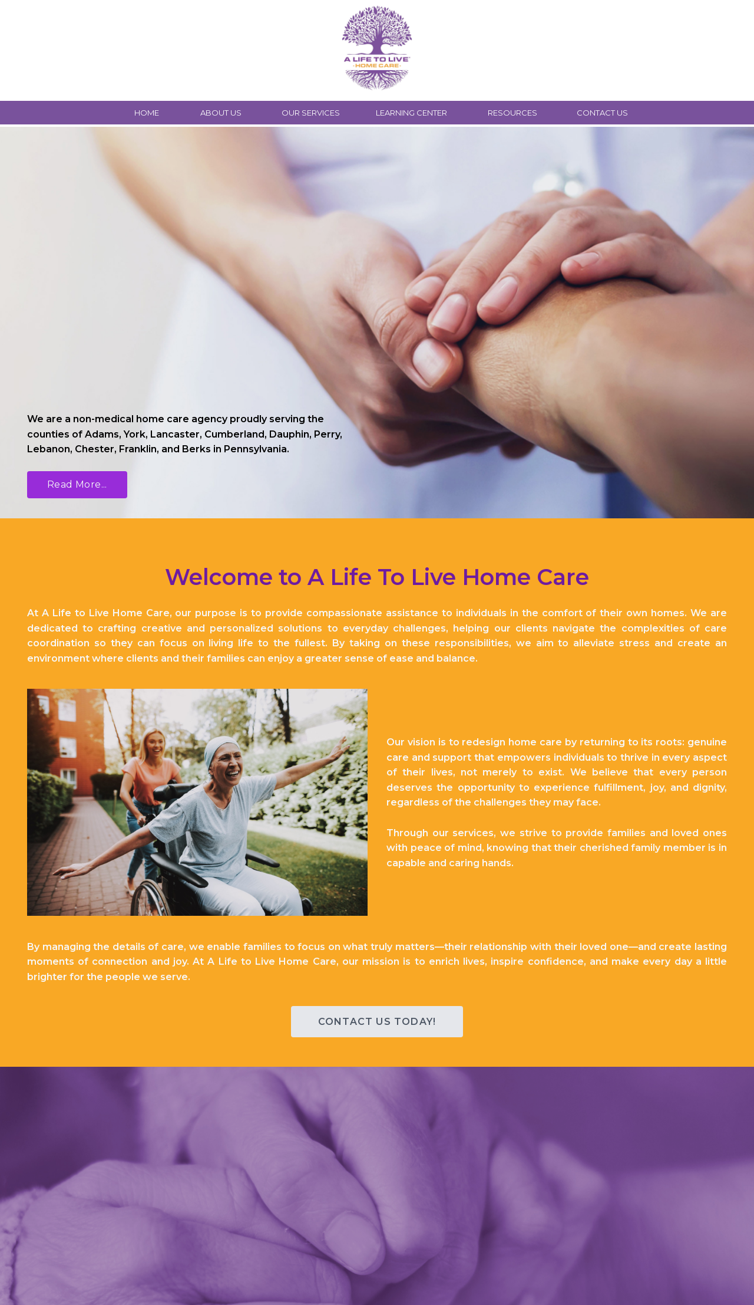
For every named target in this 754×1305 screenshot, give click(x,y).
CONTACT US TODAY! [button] (377, 1021)
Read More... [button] (77, 484)
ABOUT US (221, 112)
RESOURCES (512, 112)
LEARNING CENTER (411, 112)
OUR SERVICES (311, 112)
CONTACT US (602, 112)
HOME (146, 112)
